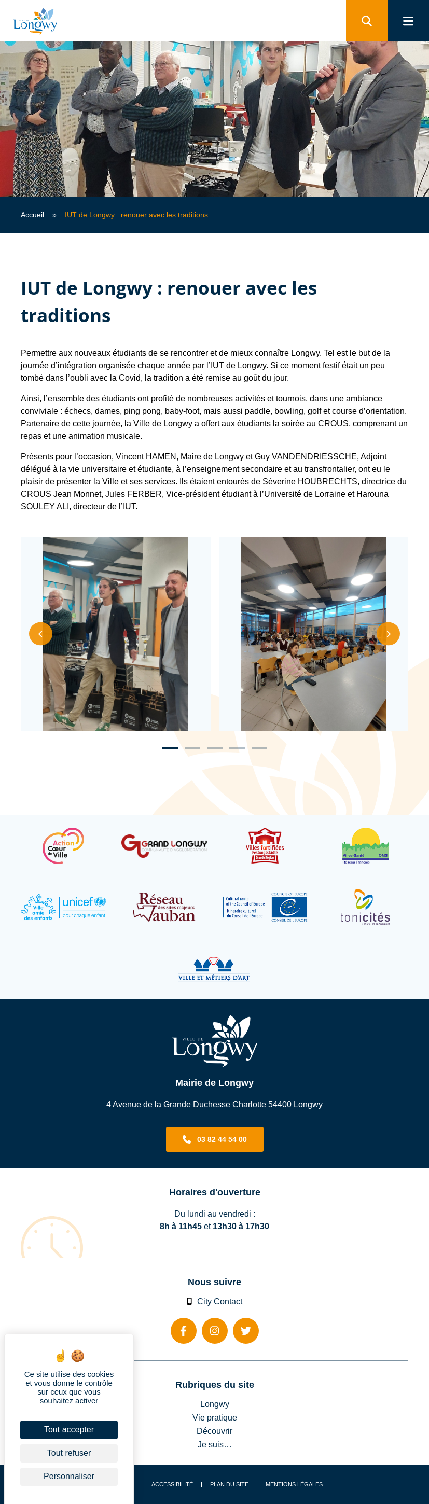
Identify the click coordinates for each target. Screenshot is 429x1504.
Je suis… (215, 1444)
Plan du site (229, 1484)
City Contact (215, 1301)
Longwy (214, 1404)
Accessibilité (172, 1484)
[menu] (408, 20)
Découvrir (214, 1431)
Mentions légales (294, 1484)
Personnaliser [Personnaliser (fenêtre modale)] (69, 1476)
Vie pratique (214, 1417)
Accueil (32, 215)
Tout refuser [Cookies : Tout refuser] (69, 1453)
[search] (367, 20)
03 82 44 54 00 (222, 1139)
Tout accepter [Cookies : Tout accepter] (69, 1429)
